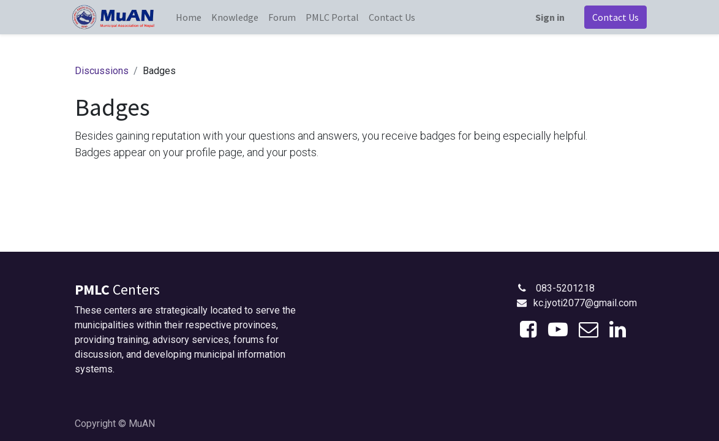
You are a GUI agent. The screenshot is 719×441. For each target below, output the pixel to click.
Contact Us (613, 17)
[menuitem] (191, 17)
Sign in (547, 17)
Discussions (102, 71)
